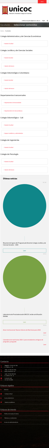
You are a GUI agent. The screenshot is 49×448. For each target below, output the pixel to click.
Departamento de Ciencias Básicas (13, 111)
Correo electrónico (9, 398)
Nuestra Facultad (8, 43)
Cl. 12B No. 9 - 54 (8, 367)
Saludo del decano (9, 66)
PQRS (43, 20)
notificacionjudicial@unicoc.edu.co (31, 20)
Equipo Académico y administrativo (13, 133)
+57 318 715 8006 (8, 380)
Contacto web (8, 378)
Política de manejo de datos (11, 414)
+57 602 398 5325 (11, 374)
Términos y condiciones (10, 418)
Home (2, 31)
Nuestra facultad (8, 58)
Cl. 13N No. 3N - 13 (9, 375)
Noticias (6, 389)
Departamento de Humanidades (12, 102)
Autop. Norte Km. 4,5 (9, 371)
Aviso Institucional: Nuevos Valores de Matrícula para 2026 (22, 330)
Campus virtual (8, 394)
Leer (24, 251)
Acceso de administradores (11, 422)
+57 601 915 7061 (13, 365)
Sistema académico (10, 402)
